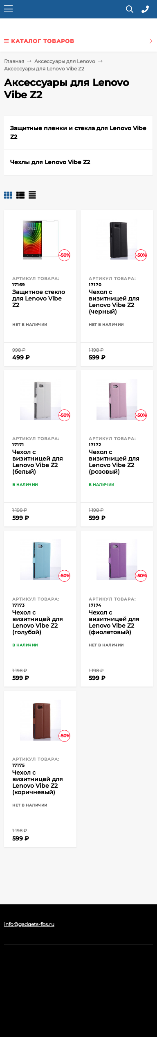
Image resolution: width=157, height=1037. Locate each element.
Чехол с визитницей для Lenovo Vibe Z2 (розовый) (114, 461)
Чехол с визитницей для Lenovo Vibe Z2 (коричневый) (37, 782)
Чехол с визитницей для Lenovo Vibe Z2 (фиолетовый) (114, 622)
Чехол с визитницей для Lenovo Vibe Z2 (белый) (37, 461)
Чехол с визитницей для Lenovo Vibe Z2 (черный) (114, 301)
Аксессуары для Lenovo (64, 61)
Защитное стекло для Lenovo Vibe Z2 (38, 298)
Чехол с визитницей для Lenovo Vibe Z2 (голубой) (37, 622)
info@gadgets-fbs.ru (29, 924)
